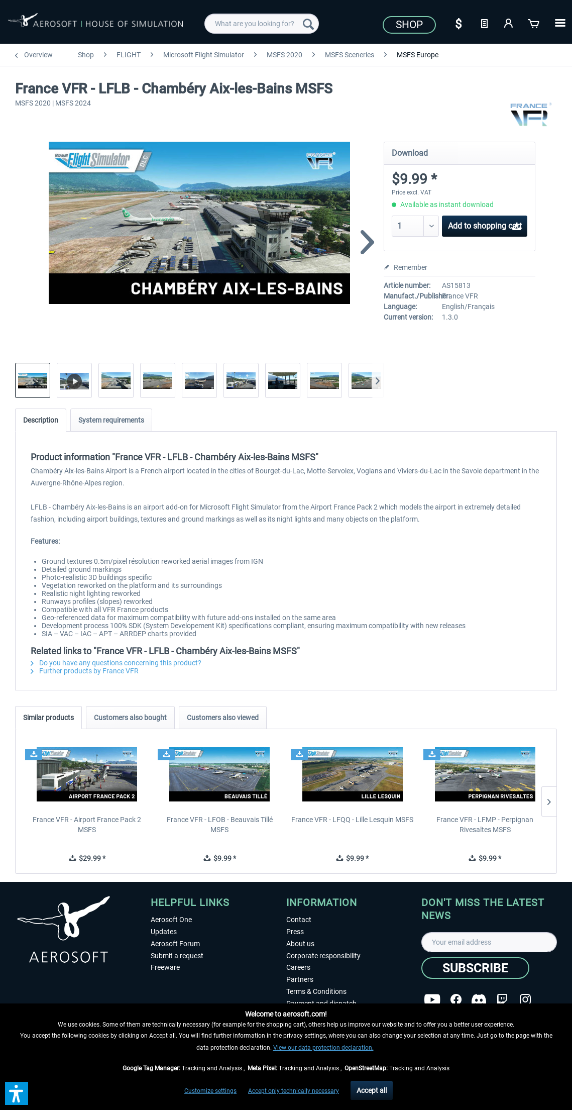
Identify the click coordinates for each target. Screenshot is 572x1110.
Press (295, 932)
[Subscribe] (475, 968)
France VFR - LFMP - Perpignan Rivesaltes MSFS (484, 825)
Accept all (372, 1090)
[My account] (509, 23)
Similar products (48, 718)
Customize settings (210, 1090)
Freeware (165, 967)
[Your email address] (489, 942)
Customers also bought (130, 718)
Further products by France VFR (85, 671)
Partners (299, 979)
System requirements (111, 420)
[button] (16, 1093)
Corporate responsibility (323, 956)
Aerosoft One (171, 920)
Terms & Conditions (316, 991)
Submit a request (177, 956)
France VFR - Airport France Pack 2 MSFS (87, 825)
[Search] (308, 24)
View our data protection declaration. (323, 1047)
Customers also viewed (223, 718)
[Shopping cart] (534, 23)
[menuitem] (261, 24)
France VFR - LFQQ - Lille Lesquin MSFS (352, 820)
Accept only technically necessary (293, 1090)
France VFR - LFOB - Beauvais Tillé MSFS (220, 825)
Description (40, 420)
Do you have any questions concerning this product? (116, 663)
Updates (164, 932)
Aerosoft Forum (175, 944)
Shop (409, 25)
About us (300, 944)
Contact (298, 920)
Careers (298, 967)
